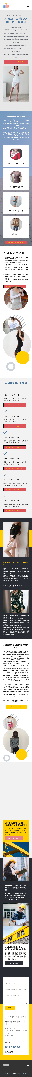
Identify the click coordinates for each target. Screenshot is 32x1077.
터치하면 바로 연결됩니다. (16, 242)
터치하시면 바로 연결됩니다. (16, 62)
